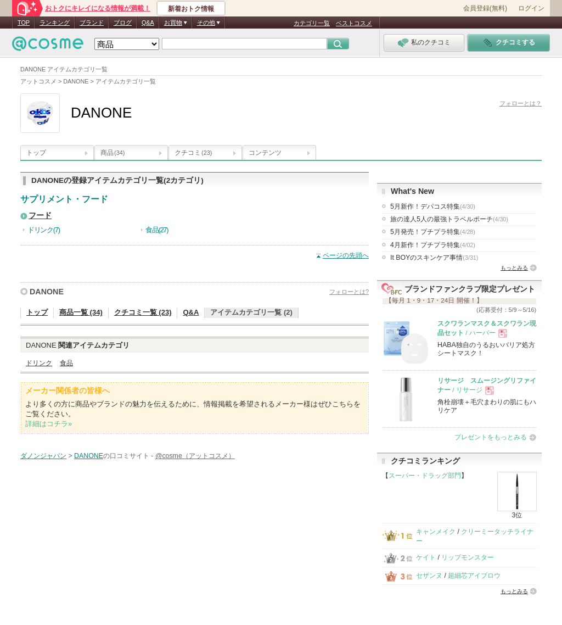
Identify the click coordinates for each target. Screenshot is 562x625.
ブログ (123, 22)
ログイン (531, 8)
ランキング (55, 22)
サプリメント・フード (64, 199)
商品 (112, 153)
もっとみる (514, 268)
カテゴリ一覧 (312, 23)
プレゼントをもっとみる (490, 437)
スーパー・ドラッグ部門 (425, 475)
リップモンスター (467, 557)
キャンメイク (436, 531)
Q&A (148, 22)
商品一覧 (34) (81, 312)
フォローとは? (349, 291)
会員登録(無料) (485, 8)
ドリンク (39, 363)
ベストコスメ (354, 23)
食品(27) (156, 230)
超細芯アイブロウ (474, 575)
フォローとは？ (520, 103)
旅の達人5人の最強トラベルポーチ (449, 219)
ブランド (92, 22)
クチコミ (193, 153)
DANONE (47, 291)
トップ (36, 153)
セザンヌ (429, 575)
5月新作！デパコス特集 (432, 206)
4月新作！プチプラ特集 (432, 245)
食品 (66, 363)
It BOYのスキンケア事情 (434, 257)
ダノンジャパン (43, 456)
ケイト (426, 557)
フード (40, 215)
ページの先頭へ (346, 255)
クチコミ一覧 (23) (143, 312)
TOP (24, 22)
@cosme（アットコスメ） (195, 456)
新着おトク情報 (191, 9)
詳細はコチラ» (48, 424)
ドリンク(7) (43, 230)
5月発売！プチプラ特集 (432, 232)
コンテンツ (265, 153)
